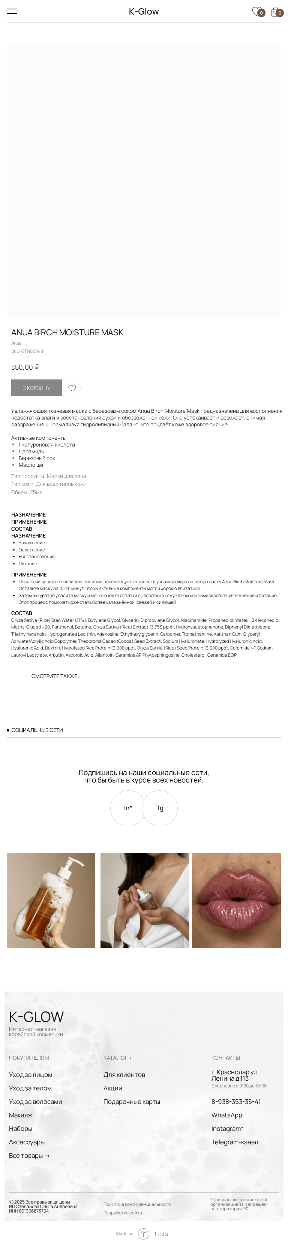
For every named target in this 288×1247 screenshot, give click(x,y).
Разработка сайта (123, 1213)
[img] (236, 900)
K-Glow (144, 11)
